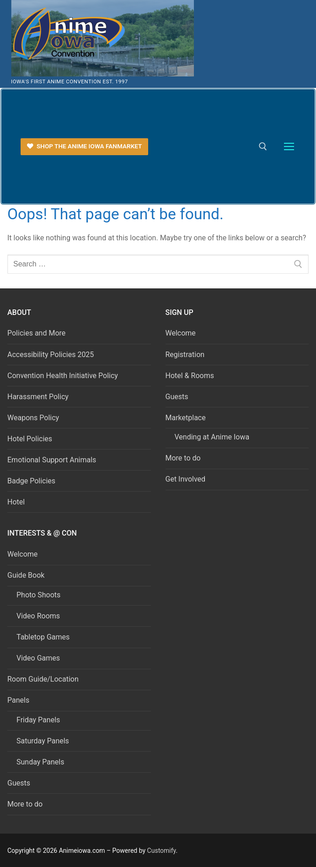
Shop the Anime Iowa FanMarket (84, 146)
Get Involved (186, 479)
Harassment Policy (38, 396)
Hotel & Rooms (190, 375)
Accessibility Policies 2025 (50, 354)
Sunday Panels (40, 762)
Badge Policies (31, 481)
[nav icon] (289, 147)
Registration (185, 354)
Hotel (16, 502)
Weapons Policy (33, 417)
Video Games (38, 658)
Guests (177, 396)
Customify (161, 850)
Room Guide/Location (43, 679)
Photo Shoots (38, 595)
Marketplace (187, 417)
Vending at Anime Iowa (212, 437)
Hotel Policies (29, 438)
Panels (19, 700)
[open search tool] (263, 146)
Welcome (181, 333)
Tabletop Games (43, 637)
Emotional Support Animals (51, 459)
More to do (183, 458)
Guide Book (26, 575)
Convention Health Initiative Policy (62, 375)
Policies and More (36, 333)
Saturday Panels (42, 741)
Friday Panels (38, 719)
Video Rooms (38, 616)
